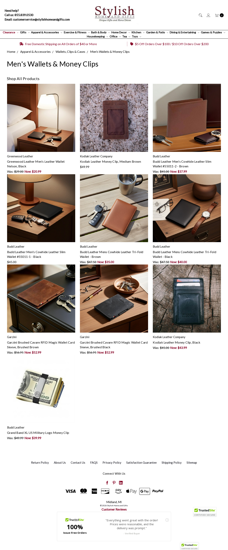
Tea (126, 36)
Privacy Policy (112, 462)
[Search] (200, 15)
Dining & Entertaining (184, 32)
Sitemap (192, 462)
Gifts (25, 32)
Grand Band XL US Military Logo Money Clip (38, 432)
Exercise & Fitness (77, 32)
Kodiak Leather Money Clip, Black (176, 342)
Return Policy (40, 462)
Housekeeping (97, 36)
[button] (189, 546)
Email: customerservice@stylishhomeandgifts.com (37, 19)
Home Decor (120, 32)
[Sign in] (208, 15)
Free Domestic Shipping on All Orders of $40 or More (58, 44)
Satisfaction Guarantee (141, 462)
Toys (136, 36)
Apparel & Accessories (46, 32)
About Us (60, 462)
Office (115, 36)
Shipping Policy (172, 462)
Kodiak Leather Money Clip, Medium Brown (110, 161)
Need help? (12, 10)
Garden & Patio (157, 32)
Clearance (10, 32)
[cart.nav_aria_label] (218, 15)
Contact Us (78, 462)
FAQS (94, 462)
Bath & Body (100, 32)
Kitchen (138, 32)
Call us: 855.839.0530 (19, 15)
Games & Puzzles (213, 32)
